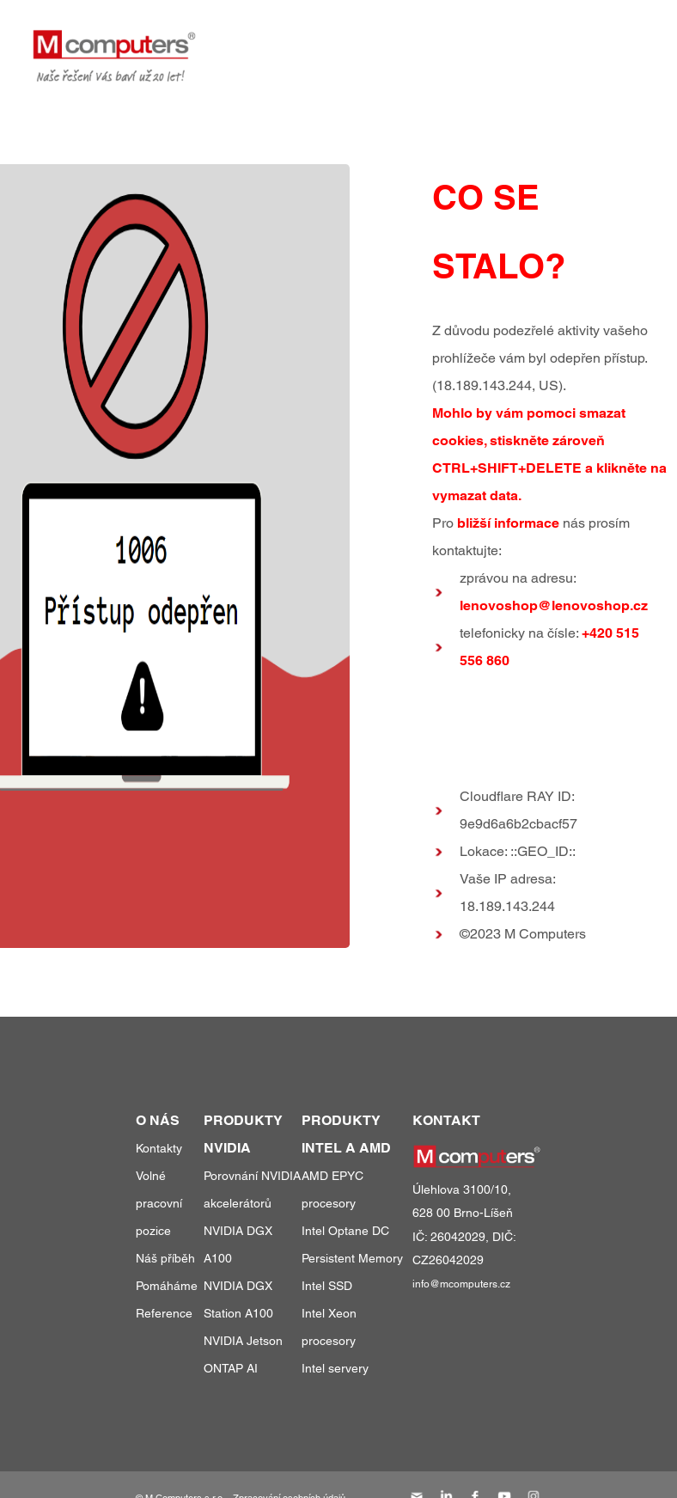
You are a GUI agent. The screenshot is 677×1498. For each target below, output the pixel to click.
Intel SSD (327, 1286)
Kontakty (159, 1148)
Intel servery (335, 1368)
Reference (164, 1313)
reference (462, 42)
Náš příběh (165, 1258)
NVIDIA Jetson (243, 1341)
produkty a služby (330, 42)
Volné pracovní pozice (159, 1203)
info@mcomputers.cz (461, 1284)
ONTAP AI (231, 1368)
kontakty (613, 42)
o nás (541, 42)
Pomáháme (167, 1286)
